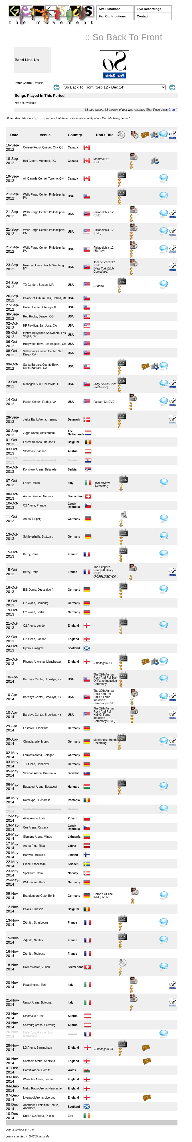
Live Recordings (149, 9)
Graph (172, 109)
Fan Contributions (112, 16)
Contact (142, 16)
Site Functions (109, 9)
